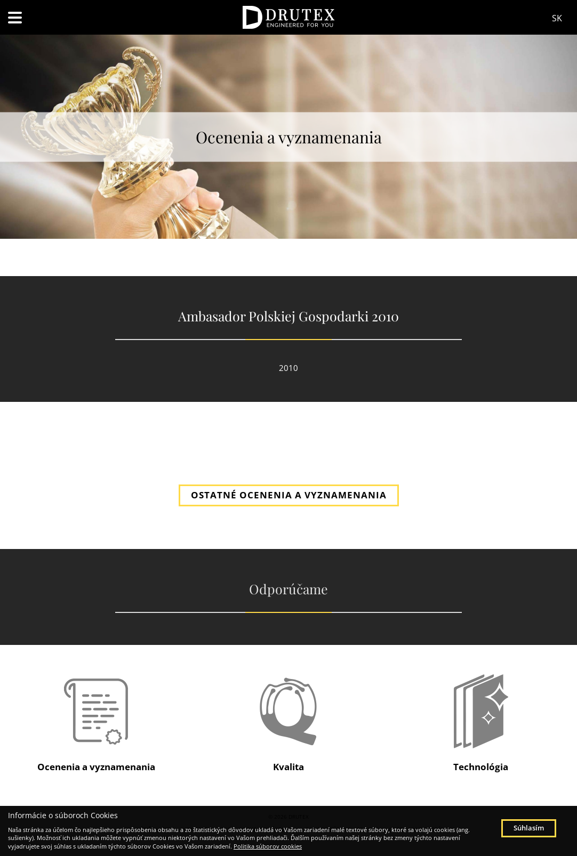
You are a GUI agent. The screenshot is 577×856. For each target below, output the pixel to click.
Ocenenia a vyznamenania (96, 767)
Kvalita (288, 767)
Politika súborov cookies (268, 846)
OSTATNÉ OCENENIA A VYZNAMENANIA (289, 495)
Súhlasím (529, 828)
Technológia (480, 767)
